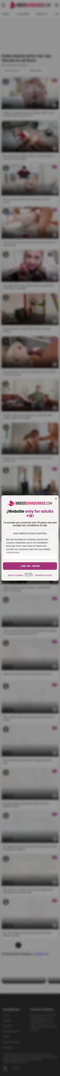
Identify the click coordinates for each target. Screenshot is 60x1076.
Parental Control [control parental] (43, 575)
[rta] (29, 576)
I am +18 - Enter (30, 566)
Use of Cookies (15, 575)
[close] (56, 498)
